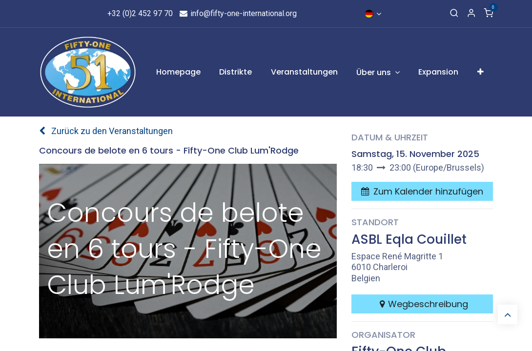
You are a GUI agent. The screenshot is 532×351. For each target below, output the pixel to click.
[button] (422, 191)
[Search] (454, 14)
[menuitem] (178, 72)
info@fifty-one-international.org (238, 13)
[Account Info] (471, 14)
